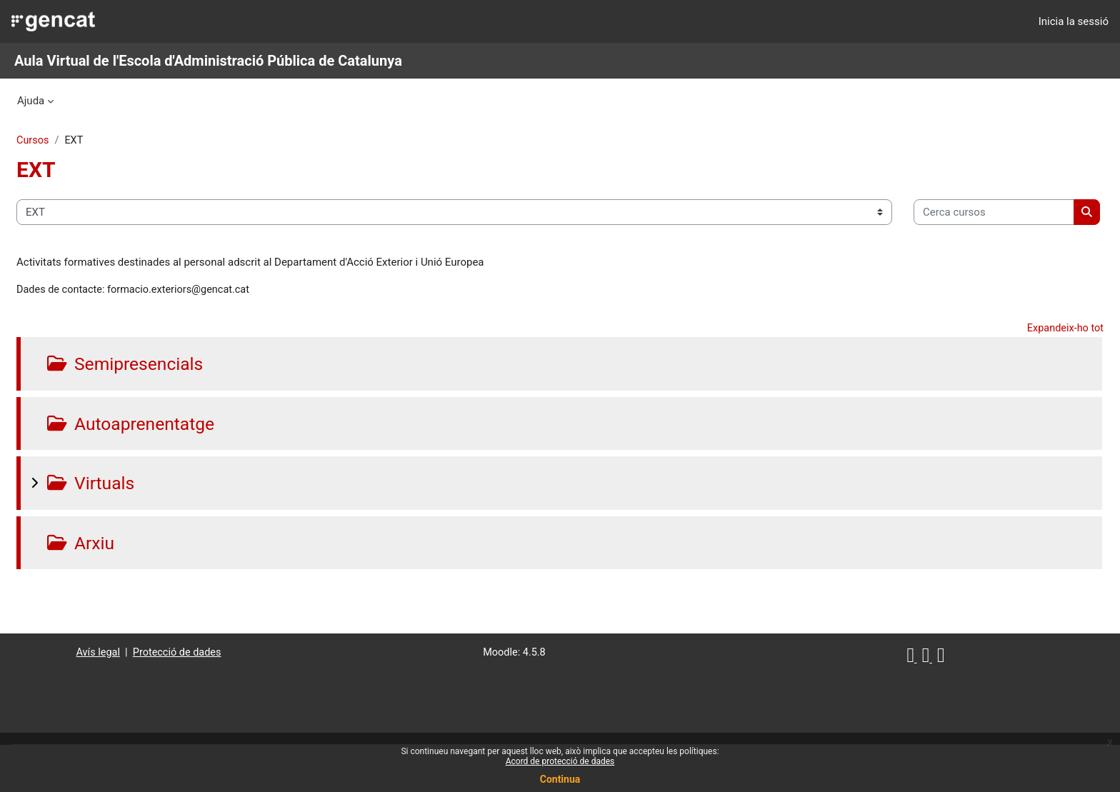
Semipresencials (176, 409)
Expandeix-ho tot (1029, 373)
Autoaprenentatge (181, 469)
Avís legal (122, 698)
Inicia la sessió (1074, 21)
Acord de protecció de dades (560, 761)
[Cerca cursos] (131, 257)
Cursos (67, 140)
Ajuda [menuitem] (30, 100)
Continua (560, 779)
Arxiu (130, 588)
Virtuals (140, 528)
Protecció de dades (203, 698)
